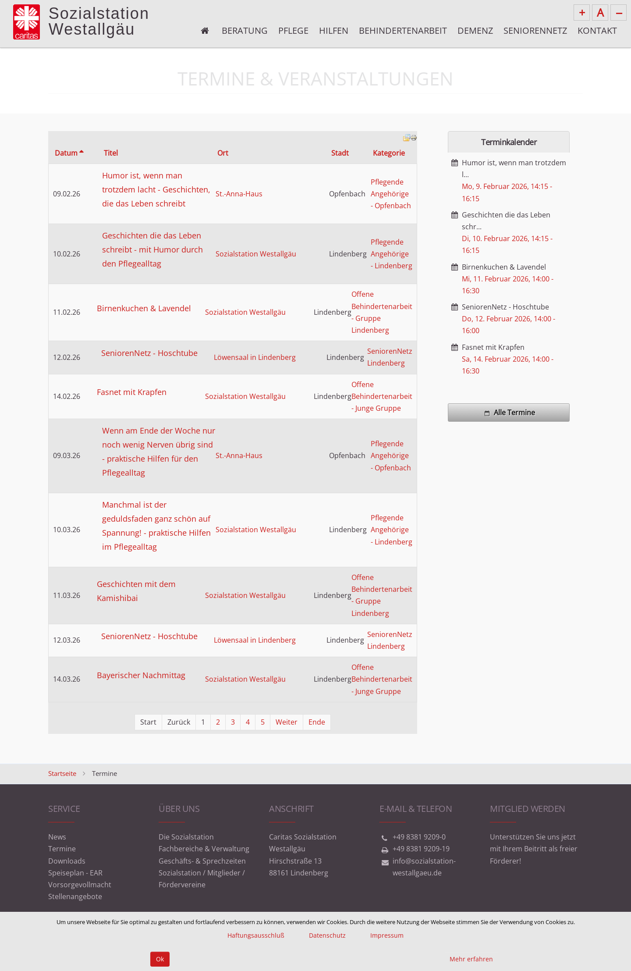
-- (619, 12)
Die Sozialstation (186, 837)
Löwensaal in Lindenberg (255, 357)
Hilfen (333, 30)
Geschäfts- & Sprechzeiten (202, 861)
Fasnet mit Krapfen (132, 392)
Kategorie (389, 153)
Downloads (66, 861)
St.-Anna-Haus (239, 194)
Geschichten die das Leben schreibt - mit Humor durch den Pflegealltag (152, 249)
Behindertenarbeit (403, 30)
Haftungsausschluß (255, 935)
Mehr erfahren (471, 959)
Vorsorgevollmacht (79, 884)
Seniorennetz (535, 30)
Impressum (387, 935)
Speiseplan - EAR (75, 873)
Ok (160, 959)
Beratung (245, 30)
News (57, 837)
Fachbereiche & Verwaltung (204, 849)
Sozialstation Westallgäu (256, 254)
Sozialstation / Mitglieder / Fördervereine (202, 878)
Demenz (475, 30)
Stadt (340, 153)
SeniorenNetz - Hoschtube (149, 353)
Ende (316, 722)
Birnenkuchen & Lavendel (144, 308)
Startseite (62, 773)
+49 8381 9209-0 (419, 837)
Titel (111, 153)
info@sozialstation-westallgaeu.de (424, 867)
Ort (222, 153)
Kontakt (597, 30)
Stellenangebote (75, 896)
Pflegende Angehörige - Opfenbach (391, 193)
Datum (69, 153)
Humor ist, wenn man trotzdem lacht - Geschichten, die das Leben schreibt (156, 189)
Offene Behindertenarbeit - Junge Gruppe (381, 396)
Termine (62, 849)
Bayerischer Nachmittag (141, 675)
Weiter (287, 722)
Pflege (293, 30)
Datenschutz (327, 935)
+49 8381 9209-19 (421, 849)
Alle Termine (508, 412)
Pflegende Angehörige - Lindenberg (391, 253)
